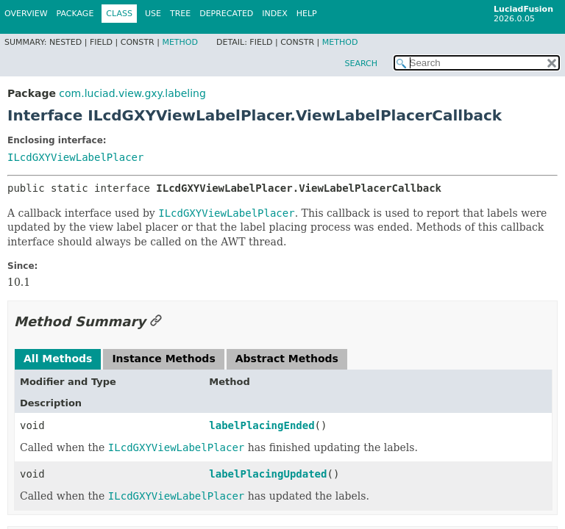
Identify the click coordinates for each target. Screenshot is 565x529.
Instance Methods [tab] (163, 358)
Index (274, 13)
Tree (180, 13)
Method (180, 42)
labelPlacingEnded (261, 425)
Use (153, 13)
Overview (26, 13)
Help (306, 13)
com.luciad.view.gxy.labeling (132, 93)
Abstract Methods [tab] (286, 358)
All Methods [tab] (58, 358)
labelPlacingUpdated (268, 474)
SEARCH (360, 63)
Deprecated (226, 13)
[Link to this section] (156, 321)
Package (75, 13)
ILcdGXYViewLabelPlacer (75, 157)
